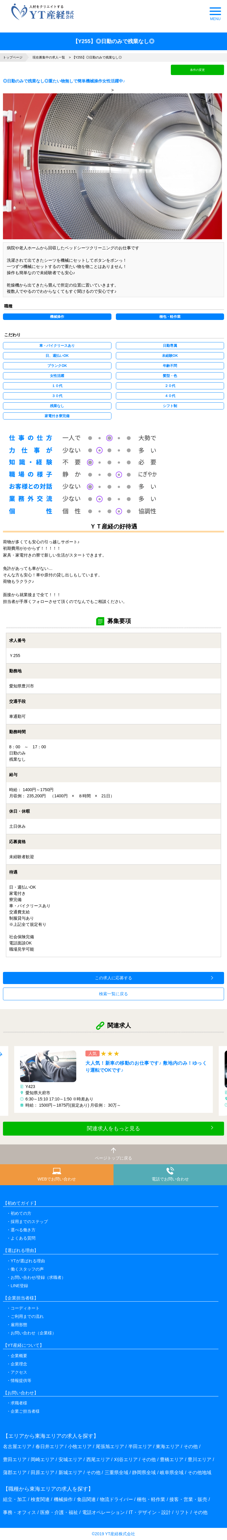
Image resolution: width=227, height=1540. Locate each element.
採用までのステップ (29, 1221)
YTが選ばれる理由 (28, 1260)
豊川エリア (199, 1459)
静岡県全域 (144, 1472)
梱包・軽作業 (151, 1499)
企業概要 (19, 1355)
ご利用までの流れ (27, 1316)
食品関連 (86, 1499)
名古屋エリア (17, 1446)
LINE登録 (19, 1285)
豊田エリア (15, 1459)
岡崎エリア (42, 1459)
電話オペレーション (103, 1512)
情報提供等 (21, 1380)
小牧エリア (80, 1446)
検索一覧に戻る (113, 993)
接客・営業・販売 (188, 1499)
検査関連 (40, 1499)
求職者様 (19, 1403)
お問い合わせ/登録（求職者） (38, 1277)
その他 (191, 1446)
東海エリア (167, 1446)
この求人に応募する (113, 977)
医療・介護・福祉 (59, 1512)
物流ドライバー (116, 1499)
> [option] (112, 163)
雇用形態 (19, 1324)
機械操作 (63, 1499)
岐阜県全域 (172, 1472)
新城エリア (70, 1472)
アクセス (19, 1372)
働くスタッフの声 (27, 1269)
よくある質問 (23, 1238)
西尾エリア (98, 1459)
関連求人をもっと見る (113, 1128)
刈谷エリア (126, 1459)
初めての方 (21, 1213)
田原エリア (42, 1472)
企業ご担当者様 (25, 1411)
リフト (182, 1512)
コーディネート (25, 1308)
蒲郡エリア (15, 1472)
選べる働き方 (23, 1229)
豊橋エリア (172, 1459)
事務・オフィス (19, 1512)
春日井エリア (49, 1446)
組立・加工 (15, 1499)
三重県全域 (116, 1472)
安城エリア (70, 1459)
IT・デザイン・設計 (150, 1512)
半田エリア (140, 1446)
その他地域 (199, 1472)
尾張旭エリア (110, 1446)
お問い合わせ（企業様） (33, 1333)
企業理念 (19, 1364)
